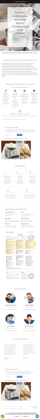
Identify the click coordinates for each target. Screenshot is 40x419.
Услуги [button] (4, 1)
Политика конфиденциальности (10, 408)
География (10, 1)
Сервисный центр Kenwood (8, 52)
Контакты (35, 1)
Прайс (30, 1)
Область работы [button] (22, 408)
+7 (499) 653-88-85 (20, 33)
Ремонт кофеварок (18, 52)
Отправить (20, 134)
